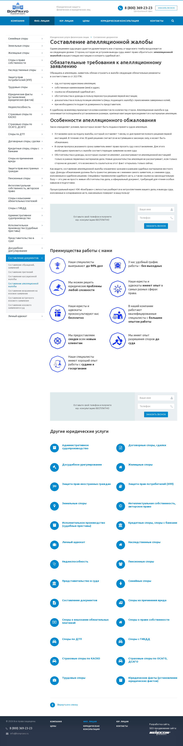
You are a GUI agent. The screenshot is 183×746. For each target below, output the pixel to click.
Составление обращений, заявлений (21, 266)
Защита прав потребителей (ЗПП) (20, 78)
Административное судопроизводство (19, 217)
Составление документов (23, 258)
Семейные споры (18, 38)
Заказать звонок (166, 8)
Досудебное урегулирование (17, 249)
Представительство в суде (21, 239)
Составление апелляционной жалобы (23, 285)
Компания (17, 21)
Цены (86, 21)
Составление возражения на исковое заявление (22, 292)
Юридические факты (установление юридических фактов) (21, 97)
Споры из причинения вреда (20, 160)
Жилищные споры (18, 53)
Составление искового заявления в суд (20, 306)
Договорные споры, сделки (24, 141)
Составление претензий (20, 272)
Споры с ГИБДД (17, 208)
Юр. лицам (66, 21)
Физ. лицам (41, 21)
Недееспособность (19, 107)
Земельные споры (18, 45)
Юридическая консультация (120, 21)
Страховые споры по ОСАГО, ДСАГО (20, 125)
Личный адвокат (17, 316)
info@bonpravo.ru (19, 733)
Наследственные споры (22, 70)
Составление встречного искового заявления (21, 299)
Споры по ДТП (16, 134)
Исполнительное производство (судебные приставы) (23, 228)
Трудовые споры (18, 87)
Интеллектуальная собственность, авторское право (23, 188)
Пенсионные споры (19, 178)
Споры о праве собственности (17, 61)
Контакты (156, 21)
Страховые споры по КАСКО (20, 115)
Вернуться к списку (64, 705)
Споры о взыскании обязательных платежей (22, 199)
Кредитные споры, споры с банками (23, 150)
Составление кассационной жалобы (22, 277)
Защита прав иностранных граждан (23, 170)
